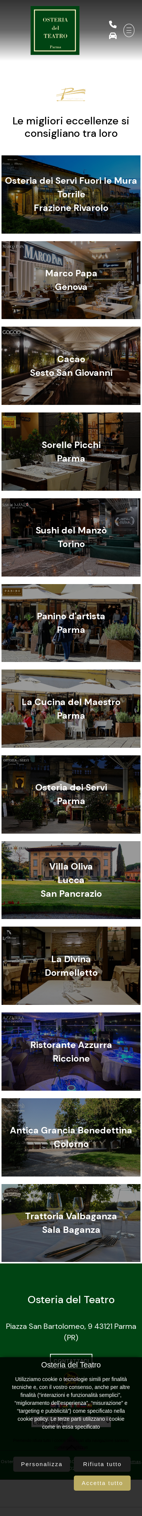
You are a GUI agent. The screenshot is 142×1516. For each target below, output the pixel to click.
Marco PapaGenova (71, 280)
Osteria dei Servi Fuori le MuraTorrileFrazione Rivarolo (71, 194)
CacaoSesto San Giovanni (71, 365)
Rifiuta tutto (102, 1464)
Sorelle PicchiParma (71, 451)
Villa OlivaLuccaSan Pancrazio (71, 879)
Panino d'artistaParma (71, 623)
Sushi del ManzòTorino (71, 537)
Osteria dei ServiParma (71, 794)
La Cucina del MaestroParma (71, 708)
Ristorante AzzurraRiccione (71, 1051)
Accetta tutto (102, 1483)
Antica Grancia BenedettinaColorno (71, 1137)
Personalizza (41, 1464)
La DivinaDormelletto (71, 965)
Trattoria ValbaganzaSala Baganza (71, 1222)
